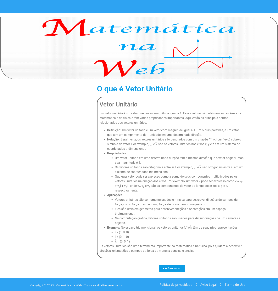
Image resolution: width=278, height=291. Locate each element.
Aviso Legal (208, 284)
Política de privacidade (175, 284)
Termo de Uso (235, 284)
